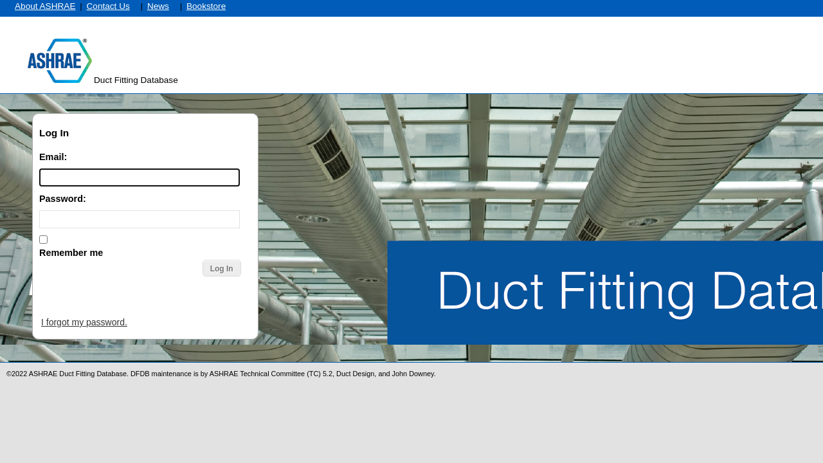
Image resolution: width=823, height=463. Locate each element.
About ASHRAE (45, 6)
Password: (62, 199)
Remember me (71, 253)
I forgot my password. (84, 322)
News (158, 6)
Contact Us (108, 6)
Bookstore (206, 6)
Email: (53, 157)
